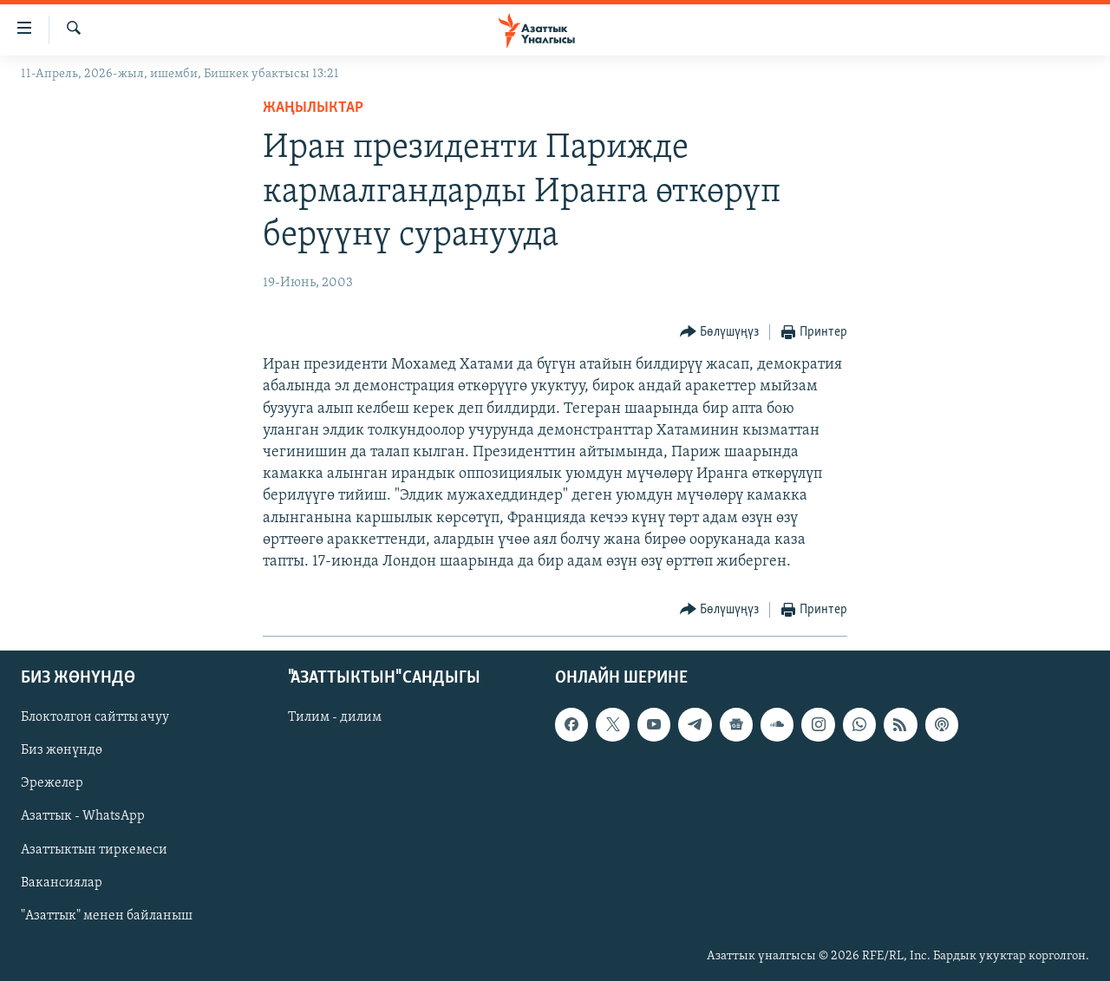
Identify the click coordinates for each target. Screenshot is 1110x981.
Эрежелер (52, 784)
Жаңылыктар (313, 108)
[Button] (720, 332)
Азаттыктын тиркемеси (94, 850)
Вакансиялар (61, 883)
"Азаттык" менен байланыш (107, 916)
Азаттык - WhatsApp (83, 817)
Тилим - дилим (335, 718)
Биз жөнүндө (61, 751)
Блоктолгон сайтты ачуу (95, 718)
